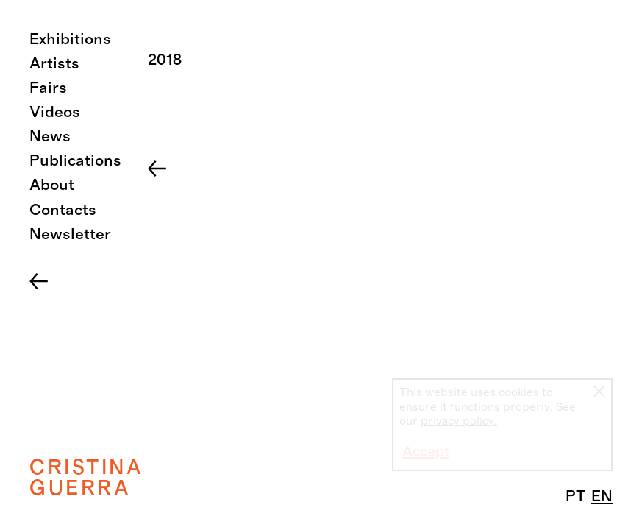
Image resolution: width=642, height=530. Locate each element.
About (51, 185)
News (50, 136)
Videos (54, 112)
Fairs (48, 88)
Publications (75, 161)
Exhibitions (70, 39)
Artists (54, 63)
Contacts (62, 210)
